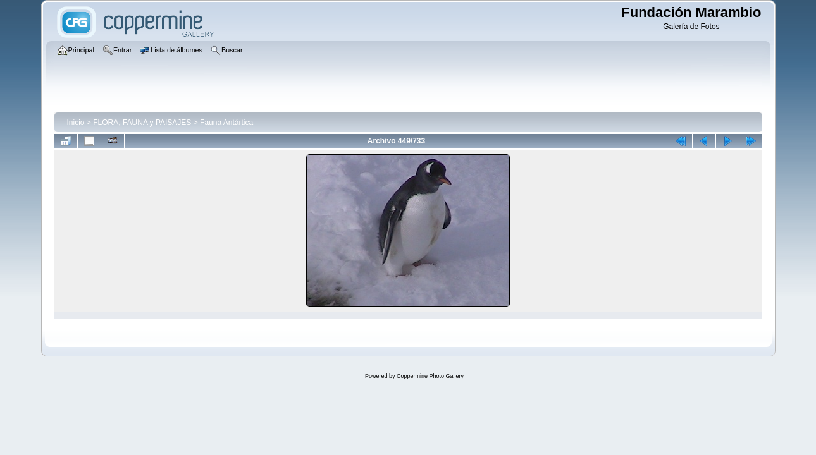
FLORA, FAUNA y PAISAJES (142, 122)
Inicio (76, 122)
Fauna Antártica (226, 122)
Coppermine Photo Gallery (430, 376)
